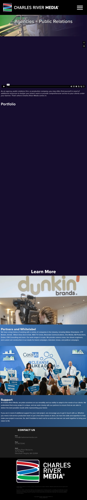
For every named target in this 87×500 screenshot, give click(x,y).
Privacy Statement (43, 497)
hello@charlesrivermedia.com (26, 437)
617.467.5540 (20, 443)
